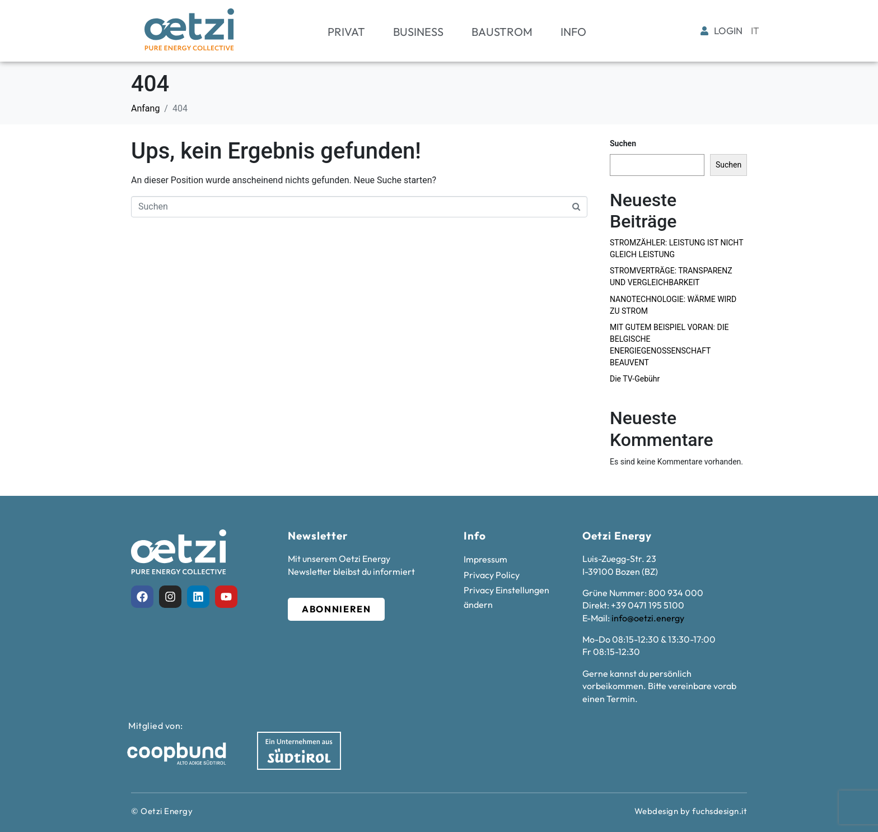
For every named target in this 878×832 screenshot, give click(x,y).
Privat (346, 32)
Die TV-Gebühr (635, 378)
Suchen (623, 143)
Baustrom (502, 32)
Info (573, 32)
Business (418, 32)
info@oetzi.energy (647, 618)
